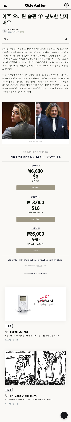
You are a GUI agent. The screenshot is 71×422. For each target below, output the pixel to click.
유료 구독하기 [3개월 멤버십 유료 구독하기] (35, 219)
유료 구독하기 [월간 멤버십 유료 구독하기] (35, 188)
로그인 (39, 265)
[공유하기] (66, 39)
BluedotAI (44, 273)
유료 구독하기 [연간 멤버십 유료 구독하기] (35, 250)
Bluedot (32, 273)
